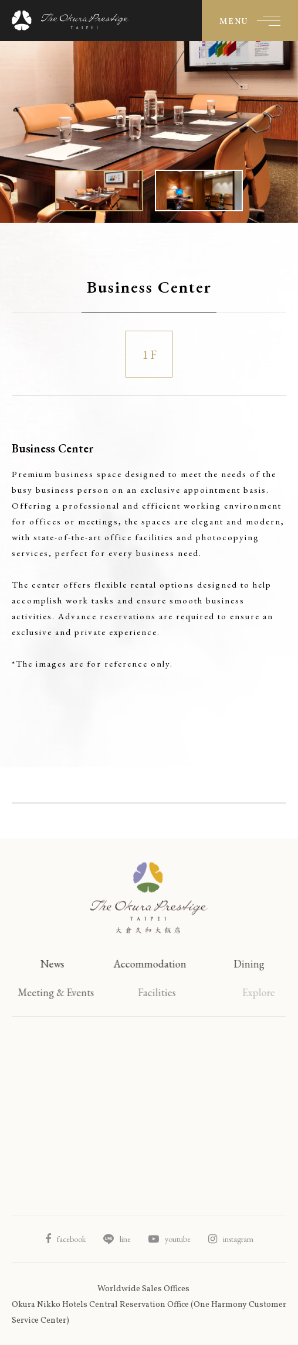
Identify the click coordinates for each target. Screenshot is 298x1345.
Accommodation (158, 963)
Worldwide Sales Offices (143, 1289)
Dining (260, 963)
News (57, 963)
